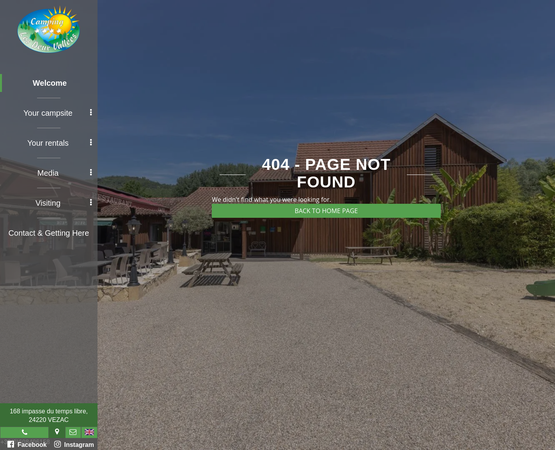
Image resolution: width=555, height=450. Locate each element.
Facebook (27, 444)
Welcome (50, 83)
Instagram (74, 444)
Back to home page (326, 210)
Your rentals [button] (59, 143)
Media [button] (64, 173)
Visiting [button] (63, 203)
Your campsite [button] (57, 113)
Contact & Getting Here (49, 233)
